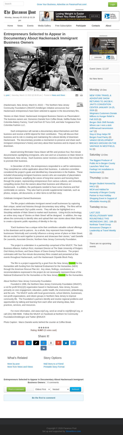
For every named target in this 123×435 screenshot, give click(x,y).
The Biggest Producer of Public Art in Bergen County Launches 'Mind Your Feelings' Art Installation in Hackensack (102, 166)
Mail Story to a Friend (53, 364)
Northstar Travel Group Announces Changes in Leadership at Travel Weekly (103, 227)
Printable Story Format (54, 367)
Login (112, 4)
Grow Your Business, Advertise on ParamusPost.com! (62, 4)
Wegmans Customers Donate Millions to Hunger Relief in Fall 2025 (103, 116)
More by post (13, 364)
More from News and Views (20, 367)
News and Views (58, 95)
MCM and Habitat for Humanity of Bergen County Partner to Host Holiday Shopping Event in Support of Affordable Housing (103, 195)
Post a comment (16, 389)
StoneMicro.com (73, 431)
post (8, 95)
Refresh (75, 389)
